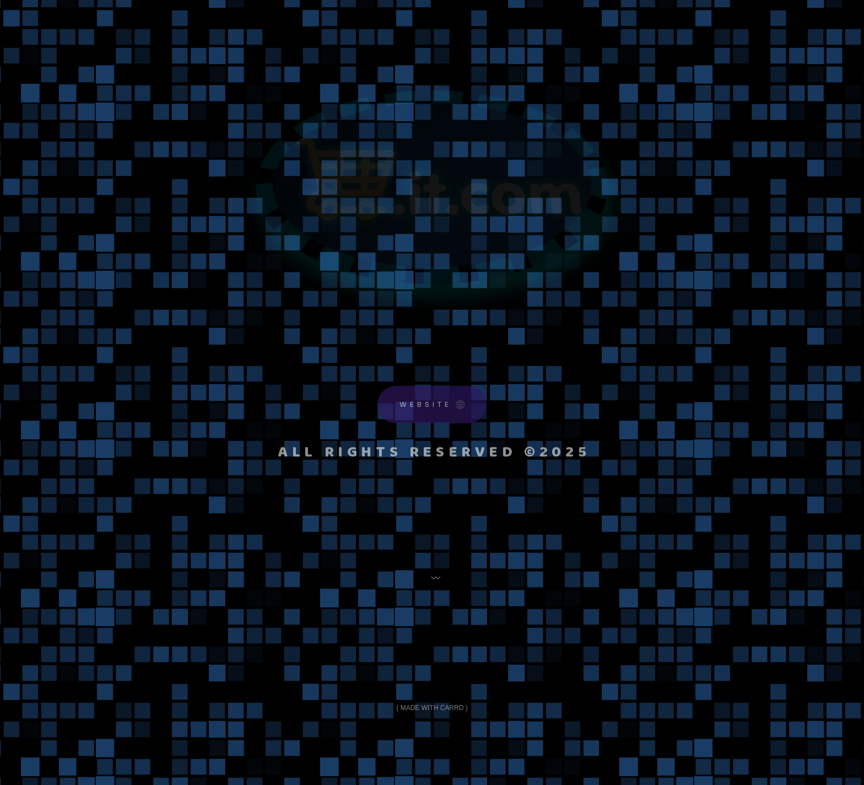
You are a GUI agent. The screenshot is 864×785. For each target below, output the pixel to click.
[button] (432, 406)
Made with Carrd (432, 708)
